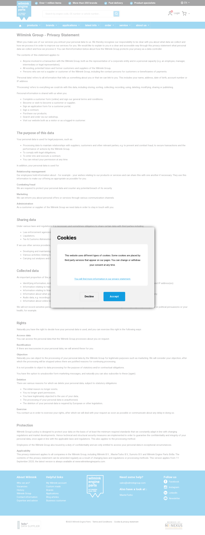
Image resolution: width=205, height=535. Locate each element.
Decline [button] (89, 296)
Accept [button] (114, 296)
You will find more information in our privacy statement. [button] (102, 278)
